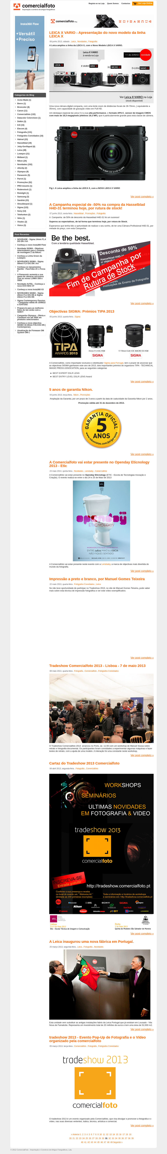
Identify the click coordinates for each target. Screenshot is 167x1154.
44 (95, 1142)
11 (104, 1134)
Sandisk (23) (23, 200)
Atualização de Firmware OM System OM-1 (30, 331)
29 (100, 1138)
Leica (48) (21, 150)
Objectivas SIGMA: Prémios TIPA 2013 (81, 311)
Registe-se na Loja (96, 3)
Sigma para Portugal (113, 363)
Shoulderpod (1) (24, 204)
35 (119, 1138)
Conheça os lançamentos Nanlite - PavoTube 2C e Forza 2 (31, 269)
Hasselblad (79, 213)
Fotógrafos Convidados (84, 584)
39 (132, 1138)
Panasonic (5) (23, 175)
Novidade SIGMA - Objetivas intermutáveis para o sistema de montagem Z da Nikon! (30, 250)
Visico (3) (21, 225)
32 (109, 1138)
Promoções (90, 213)
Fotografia (92, 41)
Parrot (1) (21, 179)
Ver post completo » (142, 196)
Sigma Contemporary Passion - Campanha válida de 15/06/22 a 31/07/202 (31, 302)
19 (130, 1134)
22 (77, 1138)
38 (129, 1138)
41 (85, 1142)
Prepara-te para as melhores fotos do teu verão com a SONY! (30, 310)
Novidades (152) (24, 164)
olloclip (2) (22, 168)
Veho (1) (21, 218)
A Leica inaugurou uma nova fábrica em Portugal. (91, 942)
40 (82, 1142)
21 (74, 1138)
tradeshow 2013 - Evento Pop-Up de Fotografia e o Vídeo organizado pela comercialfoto (97, 1039)
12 (107, 1134)
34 (116, 1138)
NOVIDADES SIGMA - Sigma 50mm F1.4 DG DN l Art (30, 262)
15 (117, 1134)
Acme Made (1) (24, 100)
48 (108, 1142)
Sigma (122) (22, 207)
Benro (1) (21, 103)
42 (89, 1142)
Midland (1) (22, 157)
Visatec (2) (22, 222)
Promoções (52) (24, 182)
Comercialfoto (101, 471)
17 (123, 1134)
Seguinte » (117, 1142)
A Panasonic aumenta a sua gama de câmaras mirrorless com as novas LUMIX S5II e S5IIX (30, 277)
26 (90, 1138)
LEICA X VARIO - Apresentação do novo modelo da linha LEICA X (97, 34)
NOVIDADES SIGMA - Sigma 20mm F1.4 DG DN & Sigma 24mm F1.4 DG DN (30, 295)
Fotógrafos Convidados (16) (30, 136)
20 (70, 1138)
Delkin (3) (21, 121)
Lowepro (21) (23, 154)
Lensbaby (89, 471)
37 (126, 1138)
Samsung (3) (23, 197)
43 (92, 1142)
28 (96, 1138)
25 (87, 1138)
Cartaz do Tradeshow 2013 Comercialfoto (84, 763)
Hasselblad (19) (24, 143)
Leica (73, 41)
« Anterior (75, 1134)
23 (80, 1138)
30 (103, 1138)
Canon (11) (22, 111)
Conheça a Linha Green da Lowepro (29, 257)
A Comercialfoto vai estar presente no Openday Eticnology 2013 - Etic (99, 464)
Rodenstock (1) (24, 189)
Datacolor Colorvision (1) (29, 118)
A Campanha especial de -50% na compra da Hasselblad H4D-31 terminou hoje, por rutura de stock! (97, 206)
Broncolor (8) (23, 107)
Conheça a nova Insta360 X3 (30, 289)
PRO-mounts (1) (24, 186)
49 (111, 1142)
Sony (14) (21, 211)
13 (110, 1134)
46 (102, 1142)
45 (98, 1142)
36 (123, 1138)
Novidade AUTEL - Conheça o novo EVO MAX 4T (31, 285)
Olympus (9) (23, 171)
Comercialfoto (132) (26, 114)
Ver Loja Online (145, 3)
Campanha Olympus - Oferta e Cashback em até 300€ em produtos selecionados (31, 317)
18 (127, 1134)
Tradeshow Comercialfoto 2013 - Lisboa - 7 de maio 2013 (97, 666)
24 (83, 1138)
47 (105, 1142)
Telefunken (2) (23, 214)
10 (101, 1134)
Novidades (82, 41)
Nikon (76, 395)
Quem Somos (113, 3)
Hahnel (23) (22, 139)
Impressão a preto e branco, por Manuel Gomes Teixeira (97, 579)
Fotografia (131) (24, 132)
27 (93, 1138)
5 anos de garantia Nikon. (71, 390)
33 (113, 1138)
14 (114, 1134)
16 (120, 1134)
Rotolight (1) (23, 193)
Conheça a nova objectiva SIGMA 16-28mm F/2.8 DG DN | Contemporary (31, 325)
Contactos (125, 3)
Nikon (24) (22, 161)
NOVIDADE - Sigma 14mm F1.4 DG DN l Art (31, 240)
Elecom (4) (22, 128)
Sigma (77, 317)
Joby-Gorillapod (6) (26, 146)
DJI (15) (20, 125)
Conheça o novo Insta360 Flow (31, 245)
